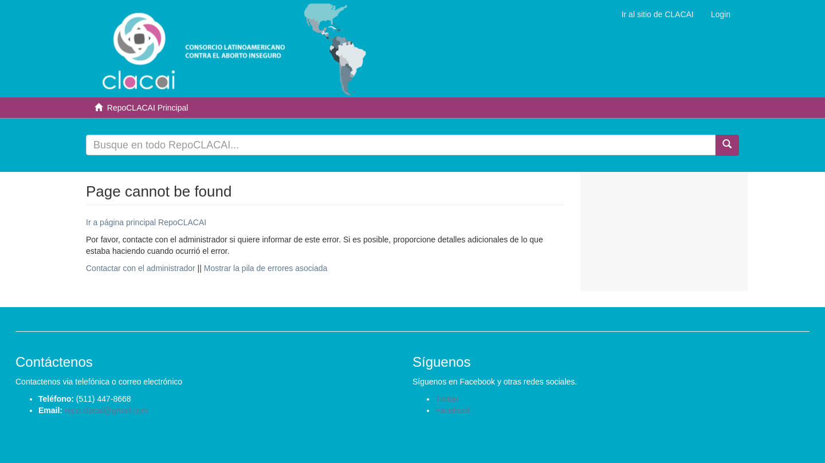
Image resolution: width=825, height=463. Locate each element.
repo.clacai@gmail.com (106, 410)
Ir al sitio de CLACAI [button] (658, 14)
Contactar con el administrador (140, 268)
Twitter (447, 398)
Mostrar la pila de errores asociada (266, 268)
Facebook (452, 410)
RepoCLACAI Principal (147, 107)
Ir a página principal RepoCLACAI (146, 222)
